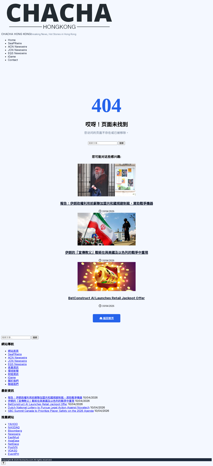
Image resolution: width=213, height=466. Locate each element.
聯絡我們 (13, 384)
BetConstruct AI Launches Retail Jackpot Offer (106, 298)
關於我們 (13, 380)
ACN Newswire (17, 46)
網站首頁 (13, 351)
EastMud (13, 437)
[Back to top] (3, 463)
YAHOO (13, 424)
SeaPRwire (15, 43)
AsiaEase (13, 440)
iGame (12, 56)
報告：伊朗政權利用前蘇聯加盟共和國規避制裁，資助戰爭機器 (106, 203)
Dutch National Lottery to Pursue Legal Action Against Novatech (49, 407)
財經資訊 (13, 374)
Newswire (14, 434)
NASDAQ (14, 427)
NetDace (13, 444)
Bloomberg (15, 430)
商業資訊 (13, 367)
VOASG (12, 450)
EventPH (13, 454)
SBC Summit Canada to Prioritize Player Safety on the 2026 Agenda (51, 410)
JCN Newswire (17, 50)
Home (12, 40)
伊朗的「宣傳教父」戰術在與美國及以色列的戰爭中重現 (106, 253)
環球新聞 (13, 370)
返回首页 (106, 318)
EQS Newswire (17, 53)
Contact (13, 60)
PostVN (13, 447)
